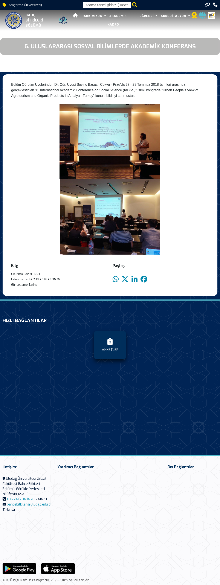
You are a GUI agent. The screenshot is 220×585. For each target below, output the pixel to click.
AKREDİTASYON (174, 16)
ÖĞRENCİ (147, 16)
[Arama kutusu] (107, 5)
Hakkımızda (92, 16)
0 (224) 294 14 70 (21, 499)
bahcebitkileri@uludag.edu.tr (29, 504)
